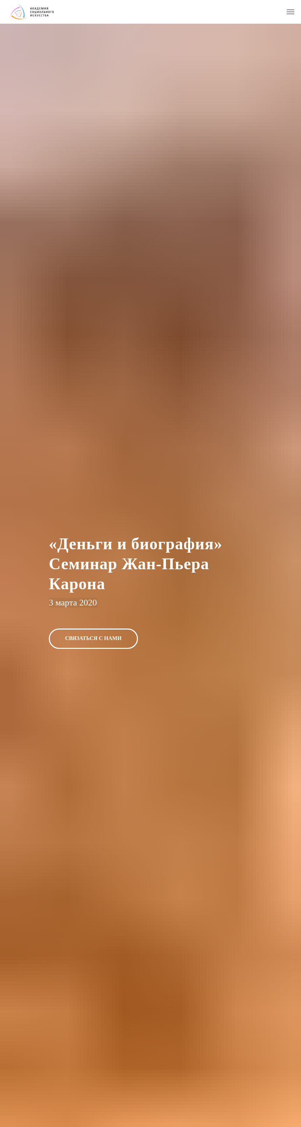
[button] (93, 639)
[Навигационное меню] (290, 11)
